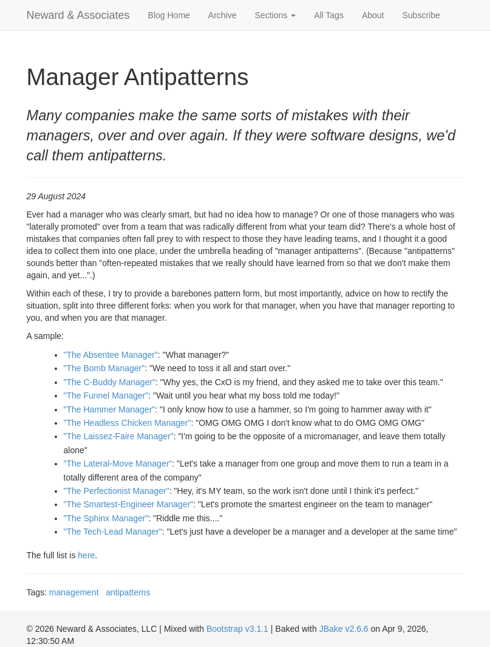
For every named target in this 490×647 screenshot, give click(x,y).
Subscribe (421, 15)
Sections (275, 15)
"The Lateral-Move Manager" (118, 463)
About (373, 15)
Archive (222, 15)
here (86, 555)
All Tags (329, 15)
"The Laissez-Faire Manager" (119, 436)
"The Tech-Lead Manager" (113, 531)
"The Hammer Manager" (109, 409)
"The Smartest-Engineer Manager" (129, 504)
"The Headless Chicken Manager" (127, 423)
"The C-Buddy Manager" (110, 382)
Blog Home (169, 15)
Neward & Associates (78, 15)
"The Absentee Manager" (111, 355)
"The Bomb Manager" (104, 368)
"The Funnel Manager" (106, 395)
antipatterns (128, 592)
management (74, 592)
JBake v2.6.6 (344, 629)
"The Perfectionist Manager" (116, 491)
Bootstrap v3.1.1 (237, 629)
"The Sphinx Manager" (106, 518)
